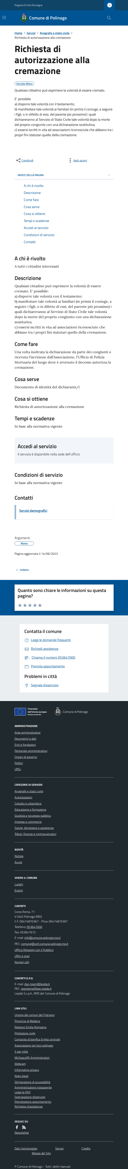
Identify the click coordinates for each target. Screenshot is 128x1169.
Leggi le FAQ (23, 1092)
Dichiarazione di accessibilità (32, 1082)
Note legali (21, 1076)
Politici (19, 763)
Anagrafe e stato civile (54, 33)
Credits (86, 1148)
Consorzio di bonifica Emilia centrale (37, 1039)
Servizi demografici (33, 510)
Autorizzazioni (23, 797)
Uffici (18, 769)
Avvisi (18, 862)
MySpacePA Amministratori (32, 1057)
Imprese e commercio (28, 821)
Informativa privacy (27, 1070)
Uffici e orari (22, 956)
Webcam (20, 1063)
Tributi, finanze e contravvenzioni (35, 834)
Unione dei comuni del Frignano (35, 1015)
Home (18, 33)
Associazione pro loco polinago (34, 1045)
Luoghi (19, 884)
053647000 (34, 927)
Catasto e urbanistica (28, 803)
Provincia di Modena (27, 1021)
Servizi (31, 33)
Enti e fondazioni (25, 744)
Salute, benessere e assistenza (34, 828)
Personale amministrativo (31, 751)
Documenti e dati (25, 738)
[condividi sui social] (24, 160)
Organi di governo (26, 757)
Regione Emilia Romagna (28, 5)
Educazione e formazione (30, 809)
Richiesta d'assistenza (29, 1106)
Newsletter (22, 1132)
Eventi (19, 890)
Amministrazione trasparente (33, 1087)
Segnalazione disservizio (30, 1097)
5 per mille (21, 1051)
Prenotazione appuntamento (33, 1101)
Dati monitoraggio (26, 1148)
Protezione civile (25, 1033)
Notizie (19, 856)
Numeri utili (22, 962)
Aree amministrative (27, 732)
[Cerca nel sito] (107, 18)
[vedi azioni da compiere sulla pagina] (77, 160)
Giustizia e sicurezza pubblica (33, 815)
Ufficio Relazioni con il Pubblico (34, 950)
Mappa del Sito (41, 1153)
